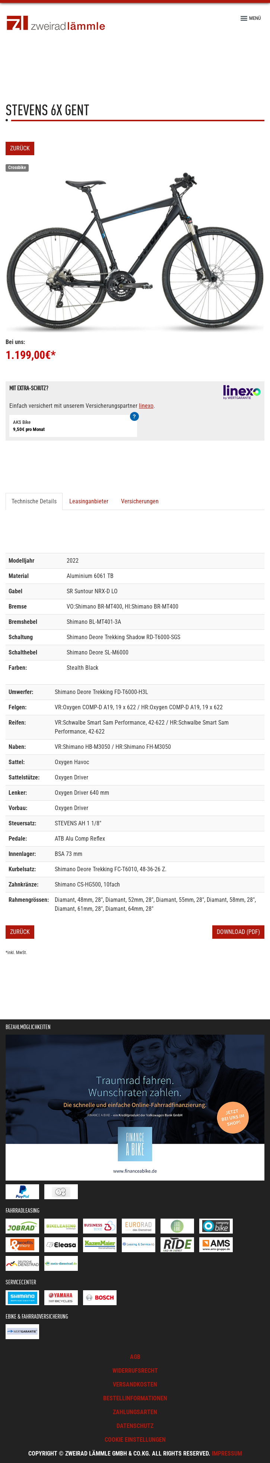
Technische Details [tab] (34, 501)
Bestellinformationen (135, 1398)
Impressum (227, 1453)
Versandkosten (135, 1384)
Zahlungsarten (135, 1412)
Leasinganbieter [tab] (88, 501)
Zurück (20, 148)
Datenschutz (135, 1425)
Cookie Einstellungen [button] (135, 1439)
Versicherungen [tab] (140, 501)
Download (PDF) (238, 931)
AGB (135, 1356)
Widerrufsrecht (135, 1370)
